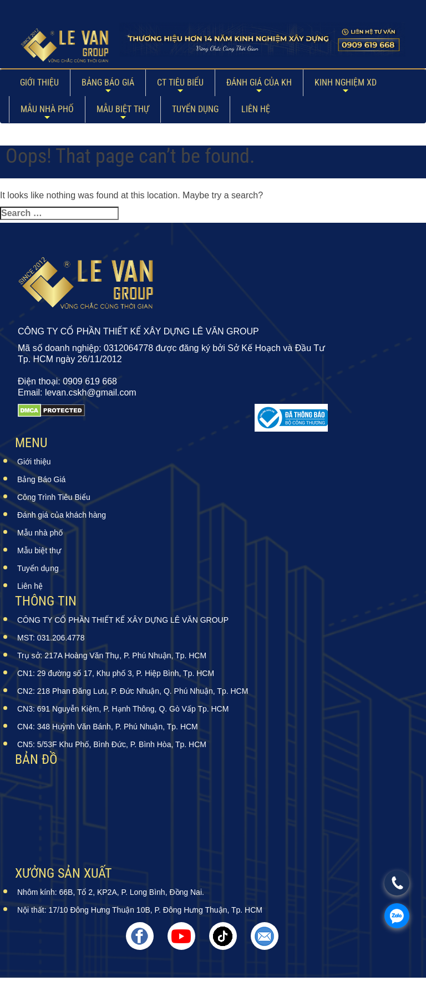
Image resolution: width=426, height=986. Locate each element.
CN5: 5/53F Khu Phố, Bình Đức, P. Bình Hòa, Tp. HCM (111, 744)
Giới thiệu (39, 82)
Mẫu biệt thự (123, 109)
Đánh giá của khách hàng (61, 514)
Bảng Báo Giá (108, 82)
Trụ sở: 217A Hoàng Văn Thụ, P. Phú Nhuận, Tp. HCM (111, 655)
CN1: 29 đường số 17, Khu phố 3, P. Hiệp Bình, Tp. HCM (115, 673)
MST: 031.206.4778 (50, 637)
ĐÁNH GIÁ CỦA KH (259, 82)
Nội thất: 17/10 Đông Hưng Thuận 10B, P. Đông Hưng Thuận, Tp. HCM (139, 909)
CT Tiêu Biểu (180, 82)
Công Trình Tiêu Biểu (53, 497)
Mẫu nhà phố (47, 109)
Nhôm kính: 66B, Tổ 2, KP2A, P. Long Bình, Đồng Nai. (110, 892)
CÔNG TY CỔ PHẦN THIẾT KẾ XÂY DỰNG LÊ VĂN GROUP (123, 619)
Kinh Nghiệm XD (346, 82)
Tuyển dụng (195, 109)
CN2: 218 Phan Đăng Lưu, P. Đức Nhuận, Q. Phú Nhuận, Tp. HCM (132, 691)
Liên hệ (255, 109)
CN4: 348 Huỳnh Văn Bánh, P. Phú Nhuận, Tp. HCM (107, 726)
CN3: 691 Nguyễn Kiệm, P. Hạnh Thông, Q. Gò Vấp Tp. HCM (123, 708)
